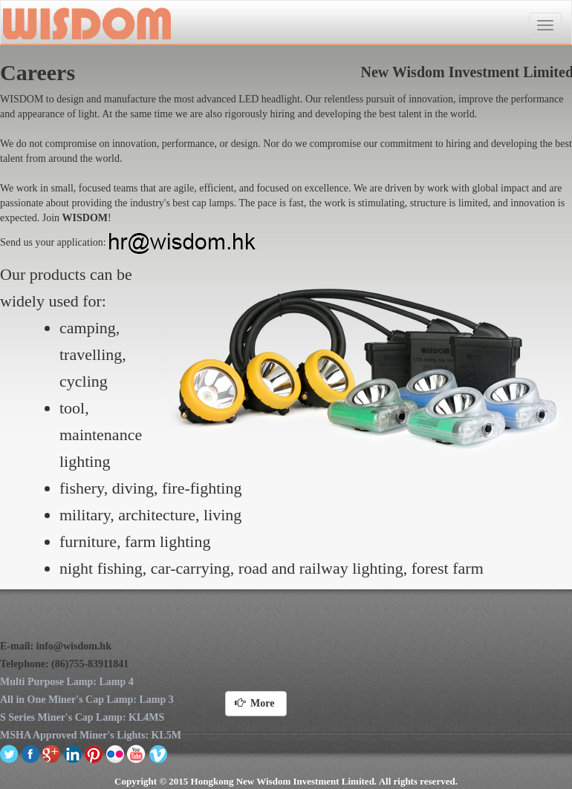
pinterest (94, 753)
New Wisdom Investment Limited (86, 23)
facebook (31, 753)
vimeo (158, 753)
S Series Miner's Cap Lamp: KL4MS (82, 717)
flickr (115, 753)
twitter (9, 753)
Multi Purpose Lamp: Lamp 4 (67, 681)
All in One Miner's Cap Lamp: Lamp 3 (87, 699)
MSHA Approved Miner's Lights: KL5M (90, 735)
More (256, 703)
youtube (136, 753)
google (51, 753)
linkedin (73, 753)
